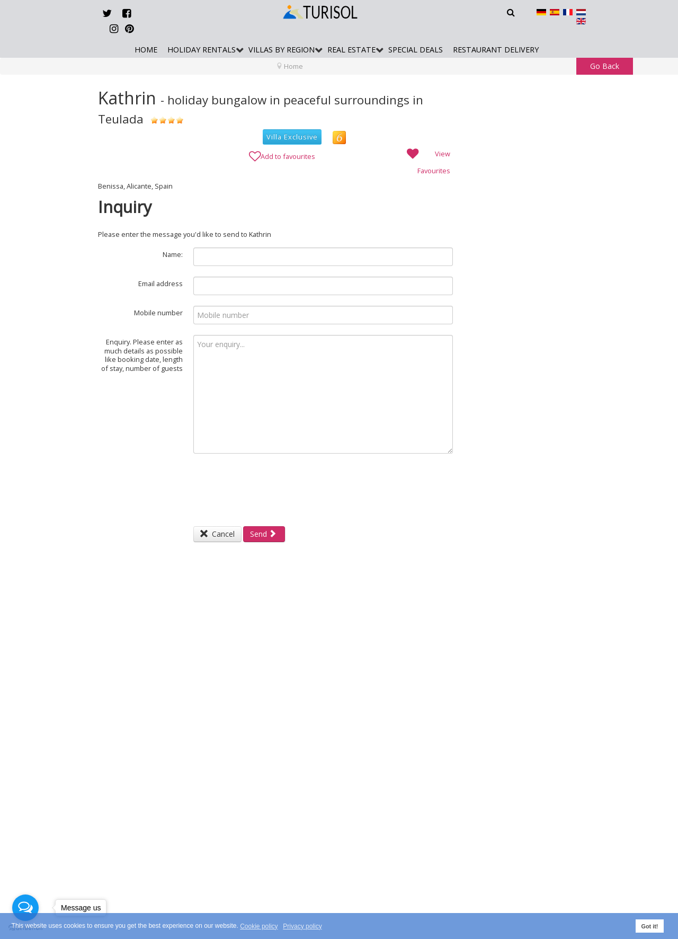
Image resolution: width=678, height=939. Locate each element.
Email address (160, 283)
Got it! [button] (649, 926)
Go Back (604, 66)
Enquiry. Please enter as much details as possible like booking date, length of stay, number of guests (142, 355)
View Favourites (427, 160)
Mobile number (158, 312)
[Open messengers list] (25, 907)
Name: (173, 254)
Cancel (217, 534)
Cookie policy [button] (259, 926)
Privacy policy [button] (302, 926)
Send (263, 534)
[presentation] (273, 485)
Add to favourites (282, 155)
